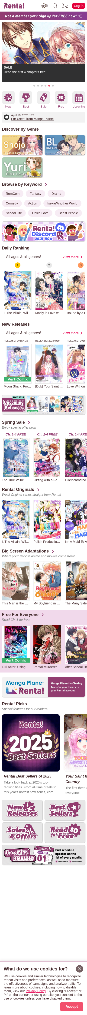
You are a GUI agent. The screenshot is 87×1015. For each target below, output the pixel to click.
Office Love (40, 213)
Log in (79, 6)
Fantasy (35, 193)
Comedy (12, 203)
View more (70, 257)
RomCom (12, 193)
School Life (14, 213)
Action (32, 203)
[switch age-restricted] (45, 5)
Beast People (68, 213)
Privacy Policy (36, 991)
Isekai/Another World (62, 203)
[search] (55, 6)
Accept (71, 1007)
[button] (34, 86)
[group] (18, 288)
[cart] (65, 6)
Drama (56, 193)
